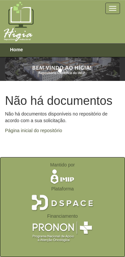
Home (16, 49)
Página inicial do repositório (33, 130)
